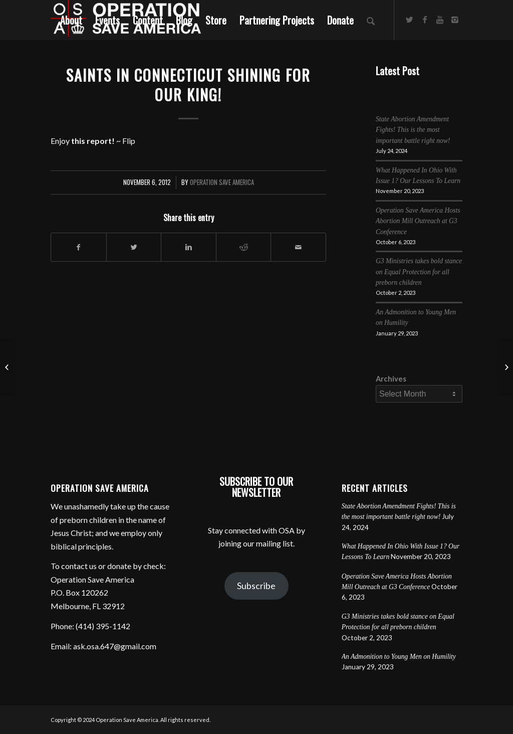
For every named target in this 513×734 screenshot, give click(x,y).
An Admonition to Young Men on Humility (399, 656)
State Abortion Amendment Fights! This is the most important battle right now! (413, 129)
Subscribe (256, 585)
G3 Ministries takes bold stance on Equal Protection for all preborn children (419, 271)
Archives (391, 378)
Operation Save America (222, 182)
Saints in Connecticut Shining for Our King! (188, 85)
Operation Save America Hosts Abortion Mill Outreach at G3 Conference (418, 221)
